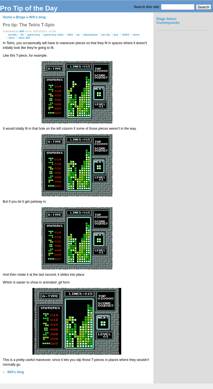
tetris (136, 34)
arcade (12, 34)
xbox (11, 37)
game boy (33, 34)
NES (70, 34)
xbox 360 (24, 37)
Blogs (20, 17)
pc (78, 34)
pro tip (106, 34)
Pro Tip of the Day (29, 8)
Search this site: (147, 7)
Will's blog (37, 17)
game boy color (54, 34)
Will (21, 31)
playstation (90, 34)
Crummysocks (167, 23)
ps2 (116, 34)
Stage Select (166, 19)
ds (22, 34)
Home (7, 17)
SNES (125, 34)
